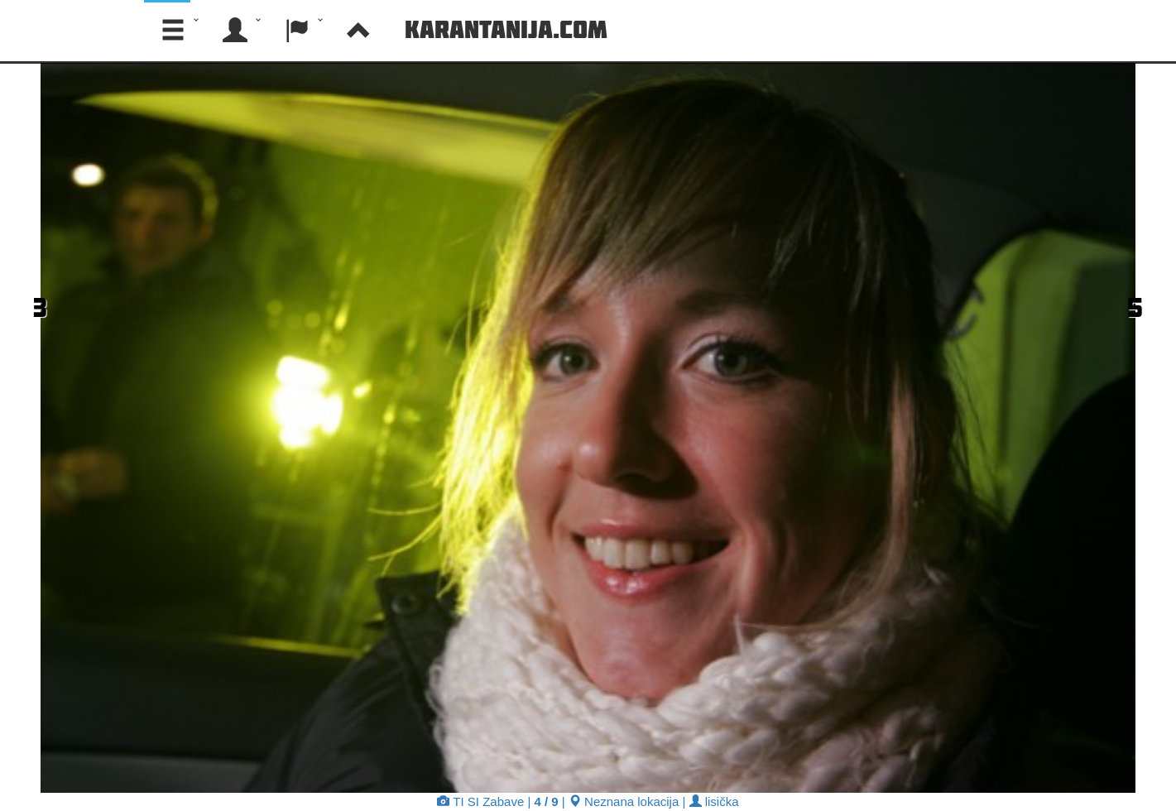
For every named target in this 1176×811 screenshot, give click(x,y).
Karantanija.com (506, 29)
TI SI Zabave (480, 801)
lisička (714, 801)
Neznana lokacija (624, 801)
